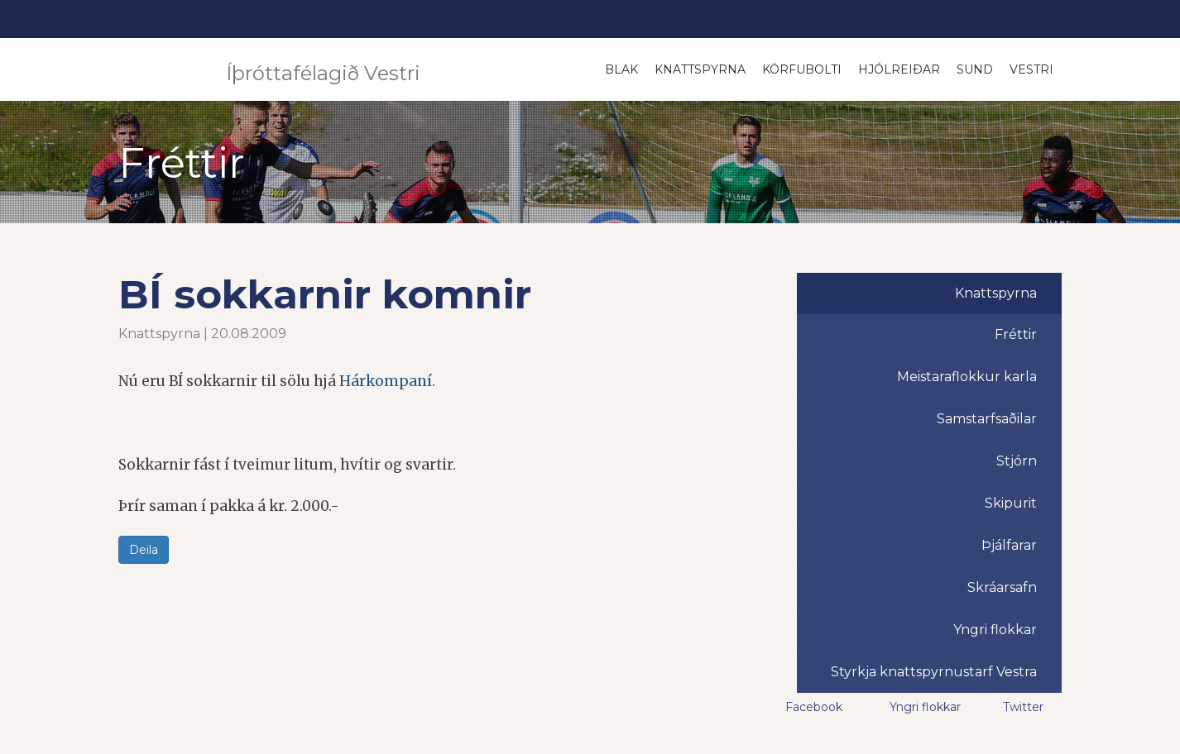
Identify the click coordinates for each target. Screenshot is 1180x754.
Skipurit (1011, 503)
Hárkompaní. (387, 381)
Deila (143, 549)
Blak (621, 69)
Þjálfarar (1009, 545)
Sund (975, 69)
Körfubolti (802, 69)
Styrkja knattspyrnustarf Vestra (934, 672)
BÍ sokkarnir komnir (324, 294)
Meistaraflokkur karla (967, 376)
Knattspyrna (700, 69)
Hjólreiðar (899, 69)
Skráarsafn (1002, 587)
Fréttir (1016, 334)
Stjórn (1016, 461)
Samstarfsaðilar (987, 419)
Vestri (1031, 69)
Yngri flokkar (995, 629)
